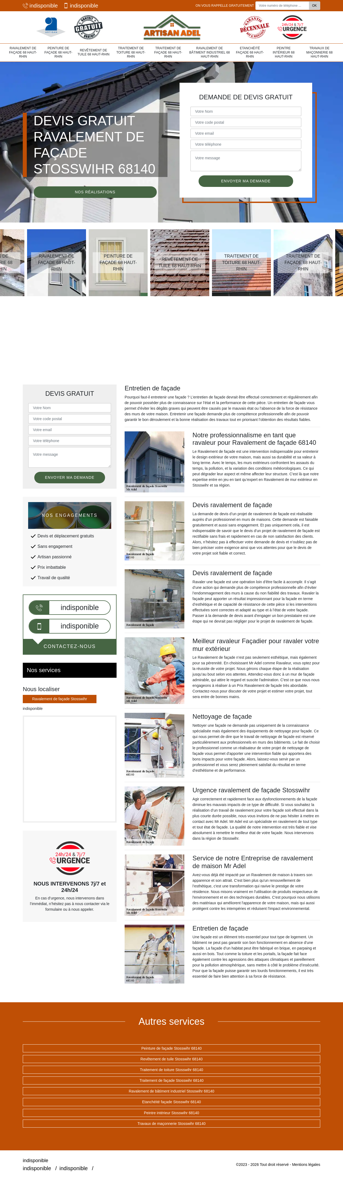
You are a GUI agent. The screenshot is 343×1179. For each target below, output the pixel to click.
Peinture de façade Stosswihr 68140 (171, 1048)
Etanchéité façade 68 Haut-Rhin (250, 52)
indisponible (40, 6)
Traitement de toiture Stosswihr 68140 (171, 1070)
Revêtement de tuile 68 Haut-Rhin (93, 52)
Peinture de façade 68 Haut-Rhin (58, 52)
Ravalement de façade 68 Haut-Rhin (23, 52)
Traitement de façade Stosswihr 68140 (171, 1080)
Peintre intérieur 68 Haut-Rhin (283, 52)
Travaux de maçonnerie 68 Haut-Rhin (319, 52)
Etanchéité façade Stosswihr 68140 (171, 1102)
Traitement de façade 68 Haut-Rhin (168, 52)
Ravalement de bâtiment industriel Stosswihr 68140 (171, 1091)
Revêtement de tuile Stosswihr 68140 (171, 1059)
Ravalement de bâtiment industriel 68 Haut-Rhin (209, 52)
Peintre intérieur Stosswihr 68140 (171, 1113)
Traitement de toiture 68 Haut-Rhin (130, 52)
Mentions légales (306, 1164)
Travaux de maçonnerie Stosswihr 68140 (171, 1123)
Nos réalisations (95, 192)
